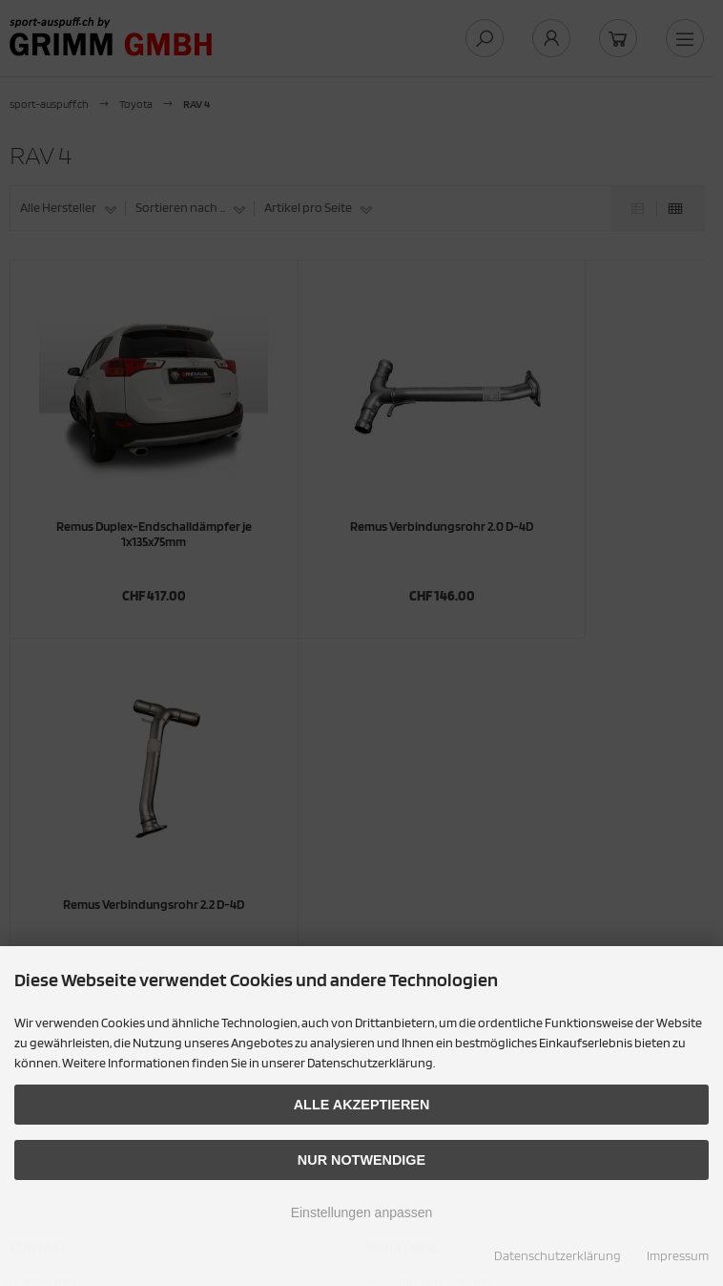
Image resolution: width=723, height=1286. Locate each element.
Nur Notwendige (361, 1160)
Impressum (678, 1255)
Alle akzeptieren (362, 1104)
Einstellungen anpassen (362, 1212)
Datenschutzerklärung (557, 1255)
